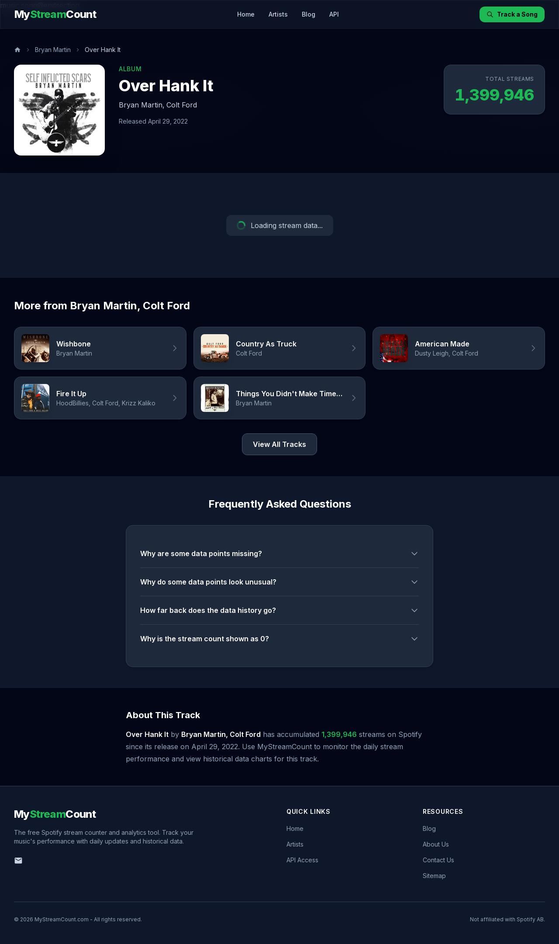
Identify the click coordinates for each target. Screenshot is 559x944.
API (334, 14)
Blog (308, 14)
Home (246, 14)
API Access (302, 860)
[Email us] (18, 860)
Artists (278, 14)
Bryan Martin (53, 49)
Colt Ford (181, 104)
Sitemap (434, 875)
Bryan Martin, (142, 104)
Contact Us (438, 860)
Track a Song (512, 14)
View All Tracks (279, 444)
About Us (436, 844)
